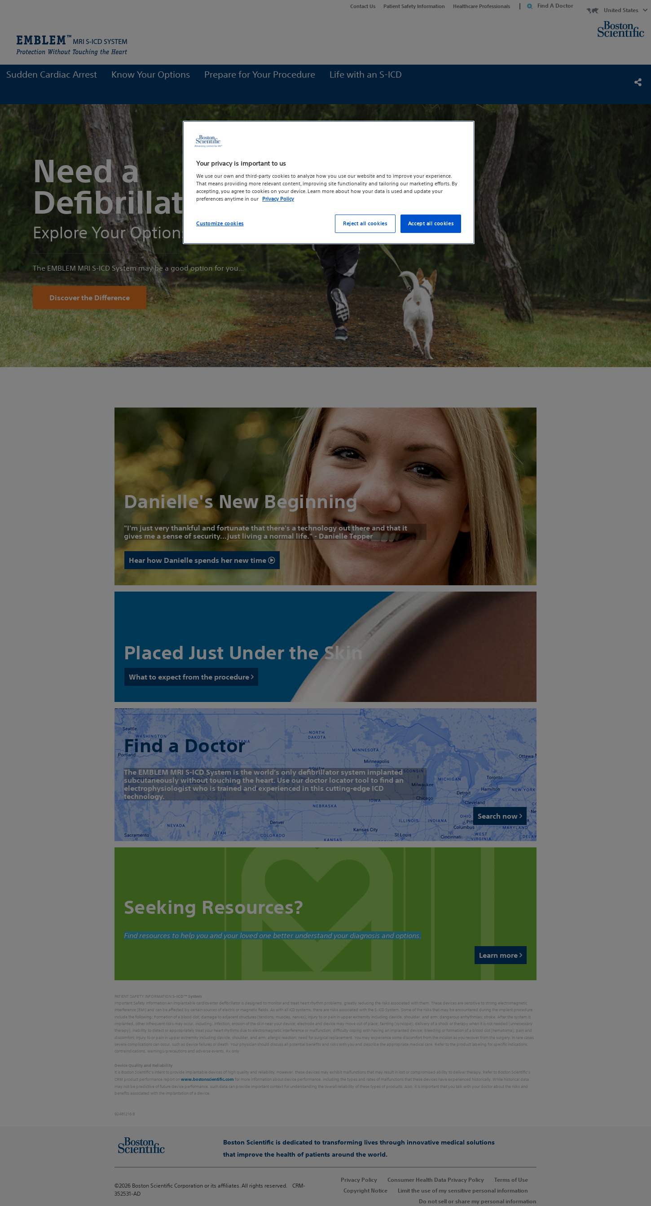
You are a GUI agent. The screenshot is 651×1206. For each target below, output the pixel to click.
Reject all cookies (365, 223)
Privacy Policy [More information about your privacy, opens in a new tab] (278, 198)
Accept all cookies (430, 223)
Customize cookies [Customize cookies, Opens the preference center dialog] (220, 223)
